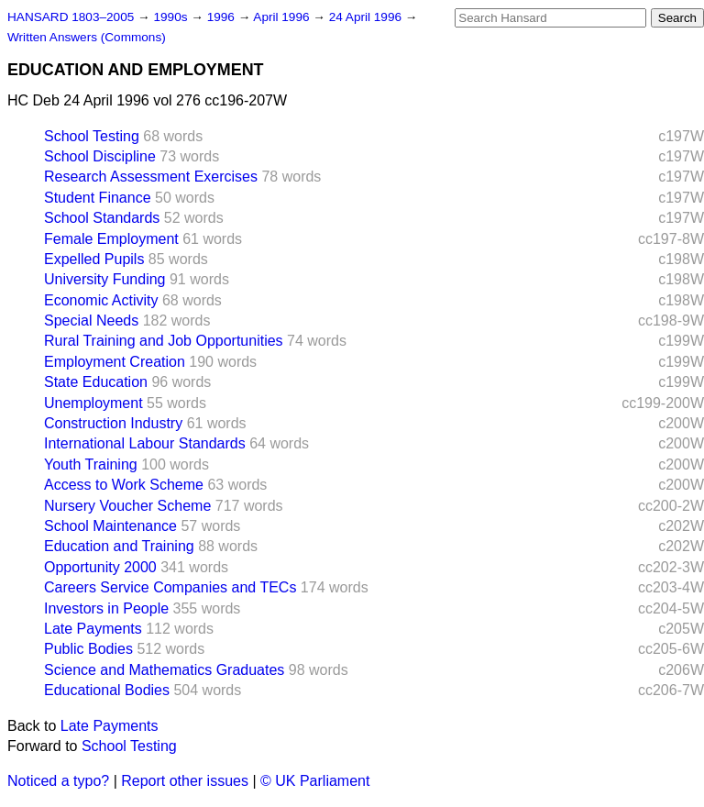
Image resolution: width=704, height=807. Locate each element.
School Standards (102, 218)
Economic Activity (101, 300)
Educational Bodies (107, 690)
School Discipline (100, 156)
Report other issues (184, 781)
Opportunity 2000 (100, 567)
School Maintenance (110, 526)
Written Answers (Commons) (86, 37)
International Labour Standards (145, 443)
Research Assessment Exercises (151, 176)
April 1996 (283, 17)
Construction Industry (113, 423)
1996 (222, 17)
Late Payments (93, 628)
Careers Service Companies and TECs (170, 587)
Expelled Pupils (94, 259)
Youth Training (91, 464)
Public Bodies (88, 649)
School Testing (91, 136)
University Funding (105, 279)
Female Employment (111, 239)
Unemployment (93, 403)
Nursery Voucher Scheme (127, 506)
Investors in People (106, 608)
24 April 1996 (367, 17)
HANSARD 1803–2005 (70, 17)
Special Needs (91, 320)
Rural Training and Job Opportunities (163, 340)
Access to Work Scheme (124, 484)
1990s (172, 17)
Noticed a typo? (58, 781)
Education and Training (119, 546)
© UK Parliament (314, 781)
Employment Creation (114, 362)
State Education (96, 382)
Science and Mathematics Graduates (164, 670)
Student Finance (97, 197)
